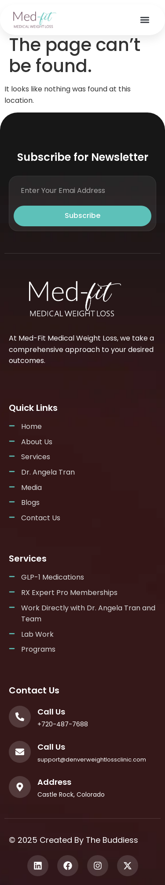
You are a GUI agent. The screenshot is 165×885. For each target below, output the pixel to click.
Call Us (51, 711)
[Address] (20, 787)
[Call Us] (20, 717)
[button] (144, 20)
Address (54, 781)
